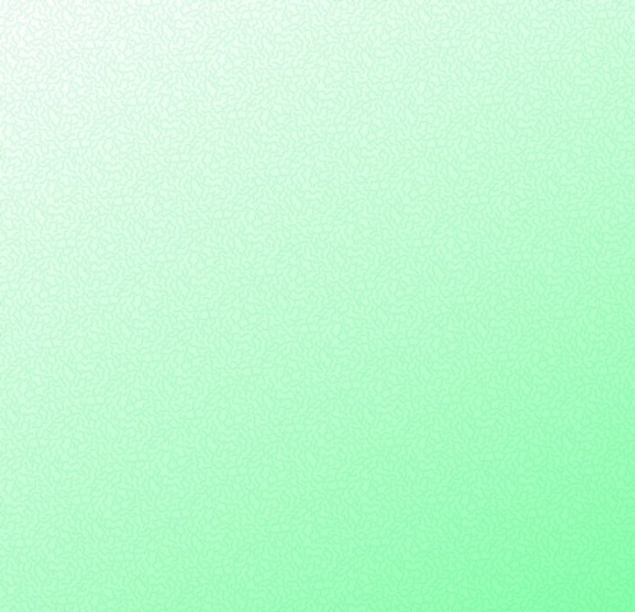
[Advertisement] (317, 119)
